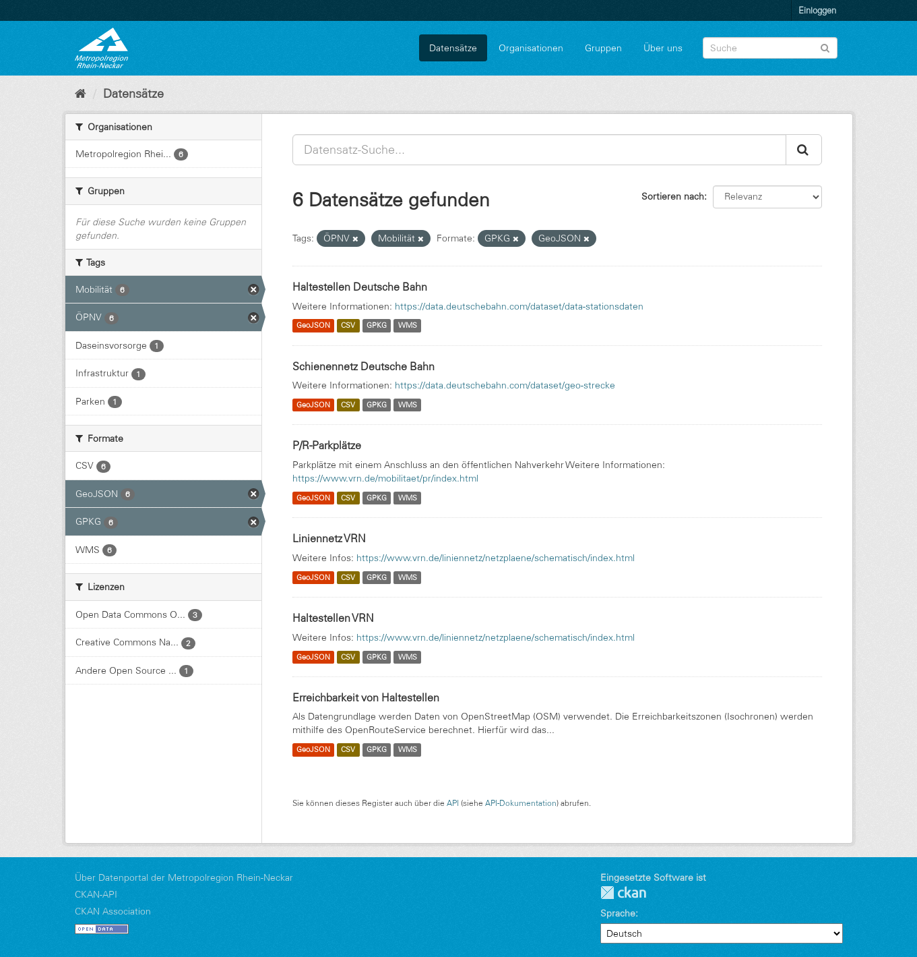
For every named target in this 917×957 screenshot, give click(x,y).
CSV (348, 325)
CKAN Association (113, 911)
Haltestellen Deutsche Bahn (359, 286)
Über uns (663, 48)
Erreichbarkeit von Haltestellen (365, 697)
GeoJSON (313, 325)
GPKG (377, 325)
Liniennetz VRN (329, 538)
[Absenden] (825, 47)
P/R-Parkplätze (326, 445)
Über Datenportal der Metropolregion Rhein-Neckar (184, 877)
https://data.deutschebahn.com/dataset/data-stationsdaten (519, 306)
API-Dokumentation (521, 803)
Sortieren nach (672, 196)
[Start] (80, 93)
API (453, 803)
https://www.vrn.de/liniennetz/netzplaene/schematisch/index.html (495, 558)
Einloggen (817, 10)
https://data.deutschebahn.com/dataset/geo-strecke (505, 385)
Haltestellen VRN (333, 618)
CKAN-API (96, 894)
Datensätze (453, 48)
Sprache (617, 913)
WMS (407, 325)
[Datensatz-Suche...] (539, 149)
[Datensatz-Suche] (770, 48)
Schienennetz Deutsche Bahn (363, 366)
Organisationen (531, 48)
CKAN (623, 893)
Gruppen (603, 48)
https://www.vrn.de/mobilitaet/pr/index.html (385, 478)
